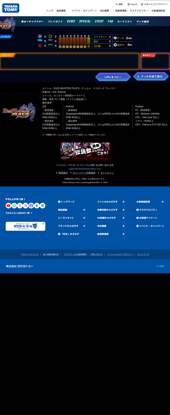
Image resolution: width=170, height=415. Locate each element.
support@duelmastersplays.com (85, 169)
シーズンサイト (66, 217)
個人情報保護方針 (51, 254)
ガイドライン (107, 173)
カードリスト (124, 21)
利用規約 (63, 173)
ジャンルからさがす (107, 201)
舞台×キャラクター (32, 21)
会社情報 (101, 225)
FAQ (110, 22)
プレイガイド (55, 21)
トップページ (68, 201)
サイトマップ (143, 254)
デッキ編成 (142, 21)
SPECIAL (85, 22)
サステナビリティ (148, 209)
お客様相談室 (143, 201)
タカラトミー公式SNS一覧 (17, 212)
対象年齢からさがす (107, 209)
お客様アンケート (148, 218)
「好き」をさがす (70, 234)
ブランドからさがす (68, 225)
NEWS (71, 22)
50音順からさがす (106, 217)
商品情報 (62, 209)
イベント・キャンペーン (151, 226)
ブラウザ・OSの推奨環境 (74, 254)
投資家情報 (103, 234)
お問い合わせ (96, 254)
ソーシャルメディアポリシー (120, 254)
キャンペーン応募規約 (84, 173)
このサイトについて (30, 254)
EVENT (99, 22)
